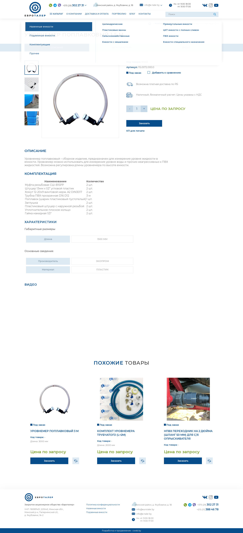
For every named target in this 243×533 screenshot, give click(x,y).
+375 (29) (73, 5)
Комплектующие (163, 23)
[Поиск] (215, 14)
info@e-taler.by (150, 5)
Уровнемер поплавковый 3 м (54, 431)
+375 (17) (207, 509)
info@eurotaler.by (143, 509)
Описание (57, 47)
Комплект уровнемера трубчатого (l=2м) (116, 433)
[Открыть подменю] (51, 13)
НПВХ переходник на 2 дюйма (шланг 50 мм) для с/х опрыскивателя (188, 435)
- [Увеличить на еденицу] (129, 109)
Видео (186, 47)
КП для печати (135, 130)
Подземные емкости (96, 512)
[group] (80, 99)
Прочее (180, 23)
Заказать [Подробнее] (144, 123)
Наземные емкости (96, 508)
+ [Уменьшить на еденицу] (144, 109)
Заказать (49, 460)
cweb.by (137, 530)
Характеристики (121, 47)
